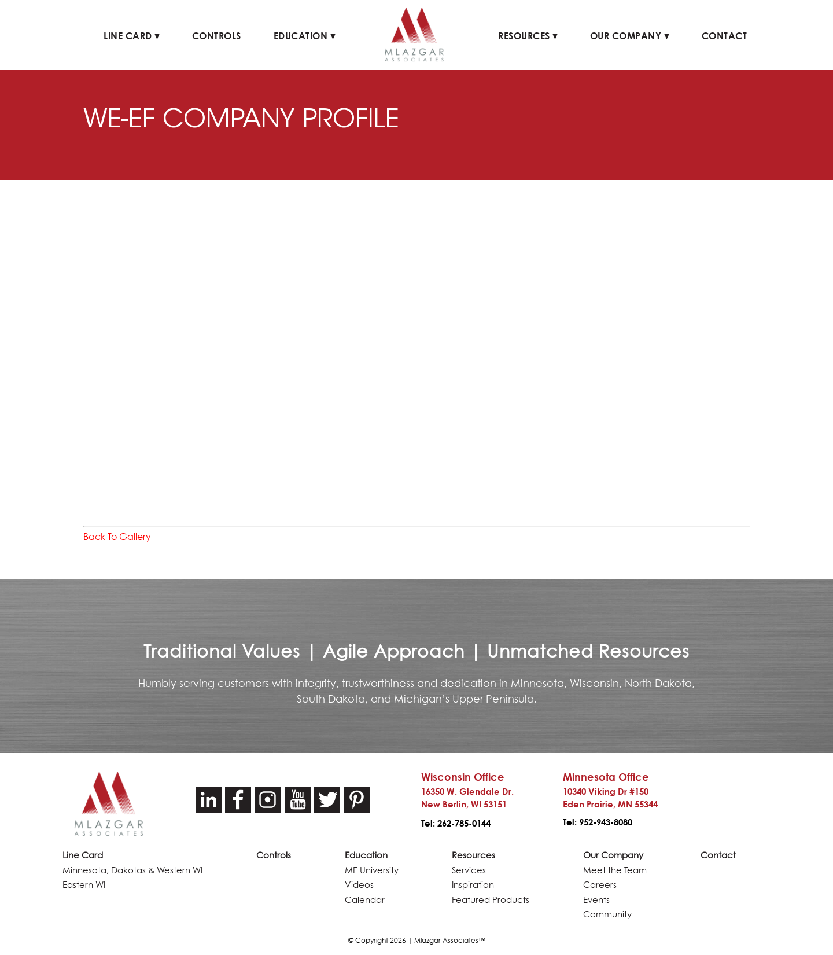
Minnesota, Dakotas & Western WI (132, 870)
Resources (528, 36)
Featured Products (490, 899)
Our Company (629, 36)
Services (469, 870)
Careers (600, 884)
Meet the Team (615, 870)
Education (305, 36)
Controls (216, 36)
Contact (724, 36)
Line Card (132, 36)
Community (607, 914)
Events (596, 899)
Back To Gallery (117, 536)
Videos (359, 884)
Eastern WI (83, 884)
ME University (372, 870)
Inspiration (473, 884)
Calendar (365, 899)
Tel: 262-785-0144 (456, 823)
